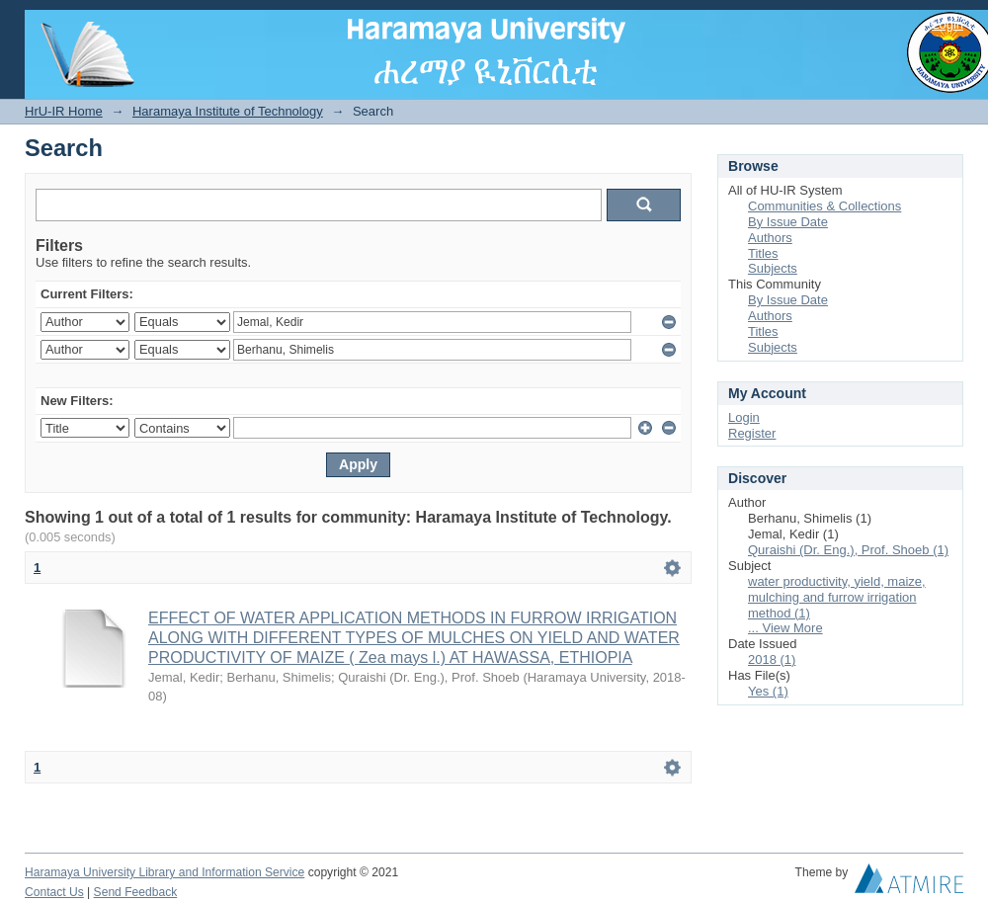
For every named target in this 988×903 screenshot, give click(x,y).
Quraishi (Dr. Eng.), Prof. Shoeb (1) (848, 549)
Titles (763, 253)
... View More (785, 627)
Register (752, 433)
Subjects (772, 268)
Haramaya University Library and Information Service (164, 872)
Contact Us (54, 892)
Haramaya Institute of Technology (227, 111)
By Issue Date (788, 221)
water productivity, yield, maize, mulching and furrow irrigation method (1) (837, 597)
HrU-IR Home (64, 111)
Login (947, 24)
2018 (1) (771, 659)
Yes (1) (768, 691)
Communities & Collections (824, 206)
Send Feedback (136, 892)
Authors (770, 237)
